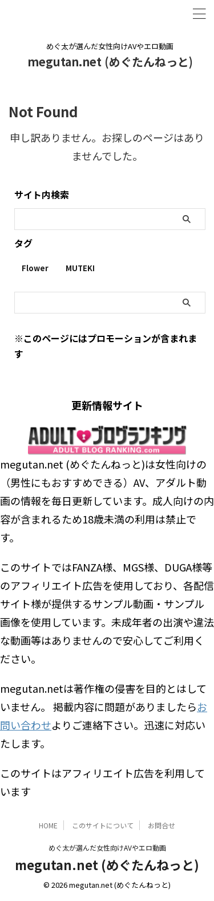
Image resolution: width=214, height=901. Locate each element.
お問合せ (161, 825)
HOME (48, 825)
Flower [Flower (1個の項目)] (35, 268)
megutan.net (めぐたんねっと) (110, 61)
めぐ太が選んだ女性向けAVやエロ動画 (107, 847)
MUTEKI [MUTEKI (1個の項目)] (80, 268)
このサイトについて (103, 825)
